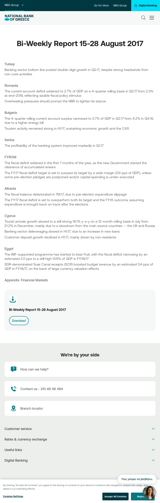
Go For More (101, 5)
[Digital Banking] (145, 5)
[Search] (143, 18)
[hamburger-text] (151, 17)
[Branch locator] (80, 408)
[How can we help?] (80, 369)
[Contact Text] (80, 388)
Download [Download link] (19, 320)
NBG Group (14, 5)
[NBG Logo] (19, 18)
